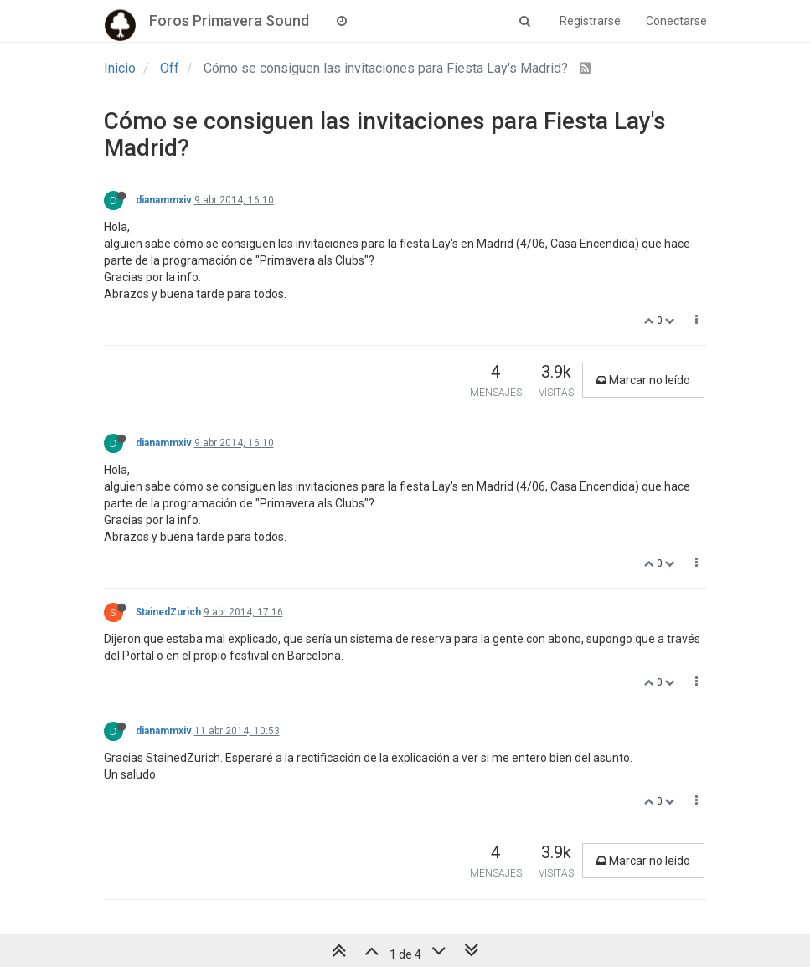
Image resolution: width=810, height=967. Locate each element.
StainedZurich (168, 612)
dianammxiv (164, 200)
